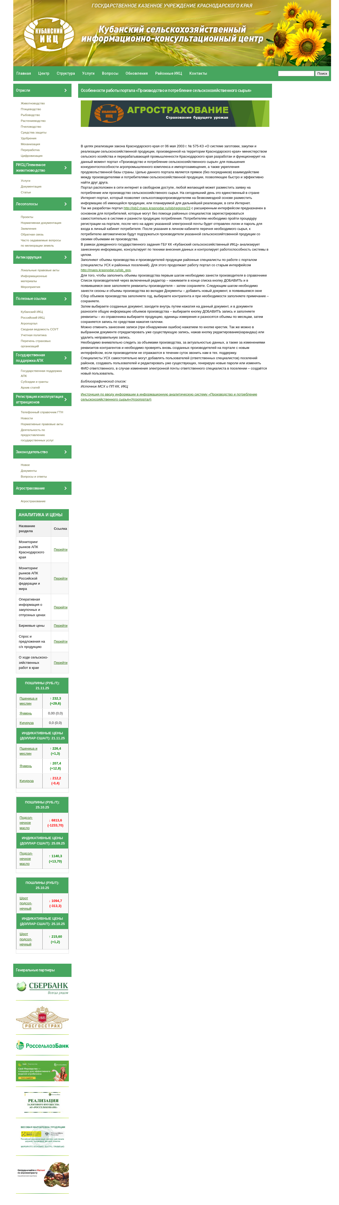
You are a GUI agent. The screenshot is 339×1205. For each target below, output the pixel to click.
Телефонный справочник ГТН (42, 412)
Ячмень (26, 713)
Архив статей (30, 387)
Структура (66, 73)
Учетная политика (34, 335)
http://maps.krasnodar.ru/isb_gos (106, 270)
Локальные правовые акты (40, 270)
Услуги (88, 73)
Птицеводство (31, 109)
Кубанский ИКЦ (32, 311)
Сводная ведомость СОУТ (40, 329)
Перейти (61, 550)
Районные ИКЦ (168, 73)
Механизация (30, 144)
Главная (23, 73)
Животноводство (33, 103)
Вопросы (110, 73)
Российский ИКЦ (33, 317)
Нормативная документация (41, 222)
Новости (27, 418)
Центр (43, 73)
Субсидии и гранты (34, 381)
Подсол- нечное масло (26, 823)
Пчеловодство (31, 126)
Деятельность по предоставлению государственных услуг (37, 435)
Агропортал (29, 323)
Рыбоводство (30, 115)
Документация (31, 186)
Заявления (28, 228)
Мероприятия (30, 286)
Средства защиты (34, 132)
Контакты (198, 73)
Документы (29, 470)
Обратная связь (32, 234)
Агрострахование (33, 501)
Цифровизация (32, 155)
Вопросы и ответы (34, 476)
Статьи (26, 192)
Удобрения (29, 138)
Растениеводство (33, 120)
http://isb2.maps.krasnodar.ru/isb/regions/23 (157, 208)
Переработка (30, 150)
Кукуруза (27, 723)
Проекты (27, 217)
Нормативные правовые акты (42, 424)
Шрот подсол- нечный (26, 903)
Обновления (137, 73)
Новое (25, 464)
